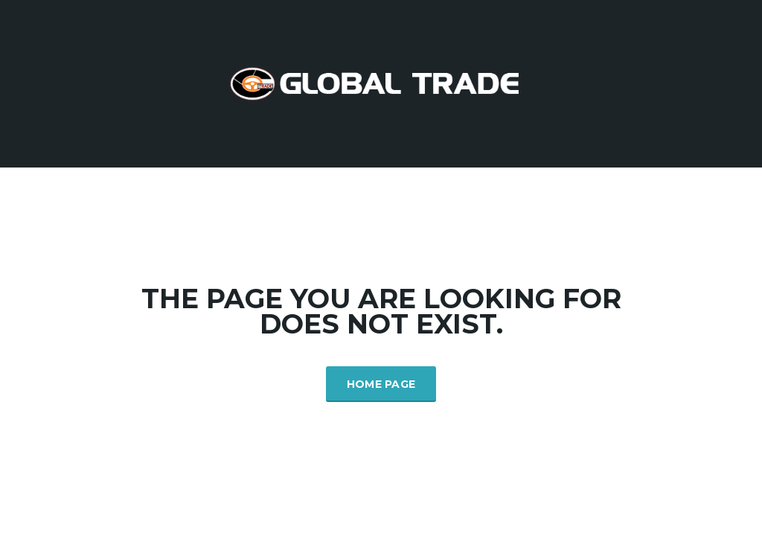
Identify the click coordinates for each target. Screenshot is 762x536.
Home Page (381, 384)
